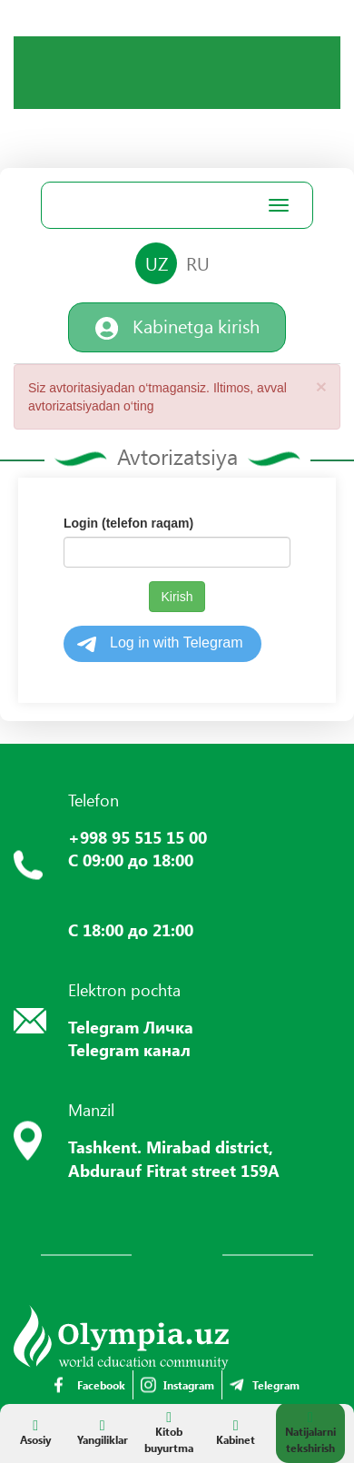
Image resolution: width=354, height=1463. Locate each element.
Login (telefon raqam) (128, 523)
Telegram (265, 1385)
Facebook (89, 1385)
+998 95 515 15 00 (137, 837)
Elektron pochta (124, 990)
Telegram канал (129, 1050)
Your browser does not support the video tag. (50, 72)
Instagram (177, 1385)
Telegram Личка (130, 1027)
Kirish (176, 596)
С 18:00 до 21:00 (130, 930)
